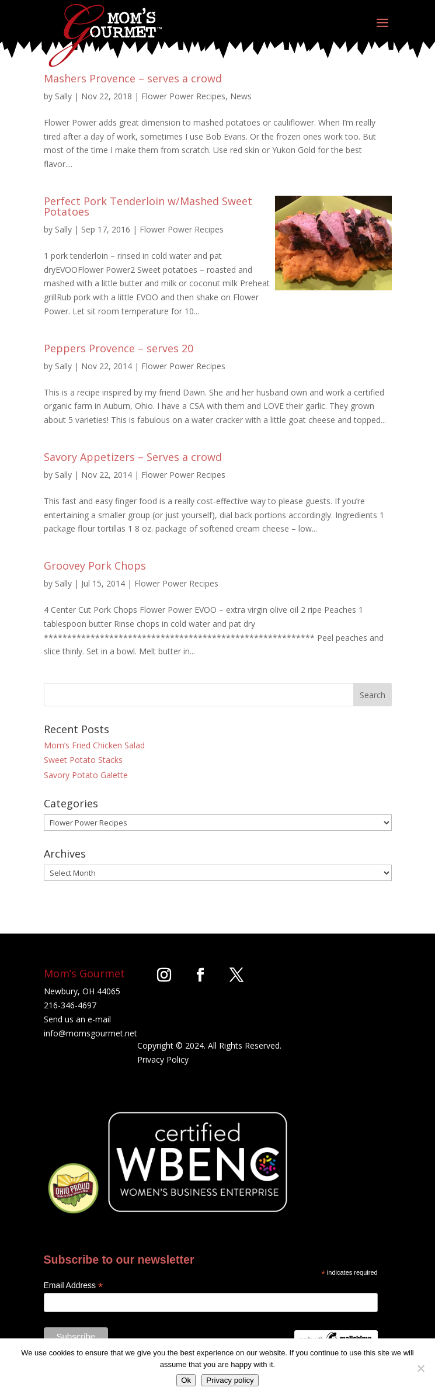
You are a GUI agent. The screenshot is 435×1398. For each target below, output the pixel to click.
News (241, 96)
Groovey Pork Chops (95, 565)
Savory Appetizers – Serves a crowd (133, 457)
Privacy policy (229, 1380)
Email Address (73, 1285)
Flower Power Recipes (183, 96)
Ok (186, 1380)
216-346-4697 (70, 1005)
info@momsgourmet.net (90, 1033)
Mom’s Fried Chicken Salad (94, 745)
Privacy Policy (163, 1059)
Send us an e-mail (77, 1019)
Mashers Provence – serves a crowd (133, 78)
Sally (63, 96)
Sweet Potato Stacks (83, 759)
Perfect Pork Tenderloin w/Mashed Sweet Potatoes (148, 206)
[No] (420, 1368)
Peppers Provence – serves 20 (118, 348)
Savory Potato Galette (86, 774)
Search (372, 694)
